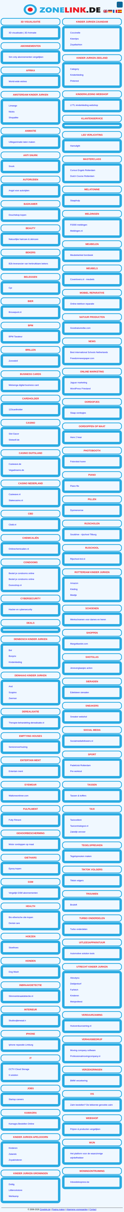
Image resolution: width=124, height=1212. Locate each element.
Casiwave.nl (14, 494)
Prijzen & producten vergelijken (85, 1129)
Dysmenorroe (76, 510)
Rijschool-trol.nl (77, 559)
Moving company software (83, 1050)
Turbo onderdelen (78, 929)
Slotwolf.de (14, 440)
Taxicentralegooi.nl (79, 826)
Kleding (73, 589)
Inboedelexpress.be (79, 1182)
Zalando (13, 1154)
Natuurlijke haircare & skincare (23, 239)
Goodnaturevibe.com (80, 328)
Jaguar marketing (78, 382)
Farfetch (74, 989)
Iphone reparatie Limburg (21, 1045)
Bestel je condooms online (21, 573)
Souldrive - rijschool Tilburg (83, 534)
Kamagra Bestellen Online (21, 1123)
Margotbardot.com (79, 643)
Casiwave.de (15, 464)
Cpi (10, 288)
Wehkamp (13, 1196)
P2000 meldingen (78, 225)
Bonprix (12, 656)
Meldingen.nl (76, 231)
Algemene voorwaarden (77, 1209)
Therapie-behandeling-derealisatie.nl (26, 722)
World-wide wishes (18, 81)
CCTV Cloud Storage (19, 1069)
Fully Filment (15, 820)
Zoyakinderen (15, 1160)
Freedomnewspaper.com (82, 358)
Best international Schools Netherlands (89, 352)
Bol (10, 650)
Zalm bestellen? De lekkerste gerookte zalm (91, 1105)
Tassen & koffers (78, 795)
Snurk (11, 166)
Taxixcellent (75, 820)
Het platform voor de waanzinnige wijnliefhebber (86, 1155)
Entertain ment (16, 771)
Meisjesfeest (76, 1001)
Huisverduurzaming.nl (80, 1026)
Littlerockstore (15, 1190)
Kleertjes (74, 38)
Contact (92, 1209)
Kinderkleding (15, 662)
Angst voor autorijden (19, 190)
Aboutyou (74, 978)
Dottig (11, 1184)
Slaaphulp (75, 200)
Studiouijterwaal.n (17, 1020)
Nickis (12, 111)
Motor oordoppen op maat (21, 844)
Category (74, 69)
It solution (13, 1075)
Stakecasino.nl (16, 500)
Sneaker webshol (78, 716)
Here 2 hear (76, 437)
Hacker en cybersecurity (20, 609)
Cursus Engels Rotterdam (82, 170)
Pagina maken (58, 1209)
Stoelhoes (13, 947)
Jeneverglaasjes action (81, 668)
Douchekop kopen (17, 215)
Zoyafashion (76, 44)
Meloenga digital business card (24, 385)
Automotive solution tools (82, 953)
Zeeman (13, 698)
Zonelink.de (45, 1209)
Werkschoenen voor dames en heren (88, 619)
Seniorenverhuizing (18, 747)
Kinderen (13, 1148)
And (11, 686)
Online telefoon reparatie (82, 303)
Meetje (73, 595)
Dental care (14, 923)
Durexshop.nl (15, 585)
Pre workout (76, 771)
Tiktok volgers (77, 880)
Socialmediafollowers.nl (81, 741)
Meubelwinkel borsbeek (81, 255)
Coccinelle (75, 32)
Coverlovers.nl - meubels (82, 279)
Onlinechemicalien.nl (19, 549)
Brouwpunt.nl (15, 312)
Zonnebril (13, 361)
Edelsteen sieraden (79, 692)
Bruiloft (73, 904)
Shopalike (13, 117)
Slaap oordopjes (78, 413)
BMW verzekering (79, 1080)
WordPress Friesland (80, 388)
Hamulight (75, 146)
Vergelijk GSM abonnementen (23, 893)
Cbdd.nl (12, 524)
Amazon (74, 583)
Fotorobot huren (78, 461)
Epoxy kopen (15, 868)
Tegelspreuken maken (81, 856)
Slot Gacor (14, 433)
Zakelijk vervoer (78, 832)
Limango (13, 105)
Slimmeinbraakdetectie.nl (21, 996)
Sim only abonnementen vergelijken (26, 57)
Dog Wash (14, 972)
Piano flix (74, 486)
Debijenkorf (75, 983)
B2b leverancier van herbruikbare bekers (28, 263)
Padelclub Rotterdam (80, 765)
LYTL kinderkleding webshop (84, 105)
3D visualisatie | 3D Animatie (22, 32)
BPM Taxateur (15, 336)
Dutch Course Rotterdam (82, 176)
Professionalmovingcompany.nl (85, 1056)
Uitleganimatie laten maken (22, 142)
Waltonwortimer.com (18, 795)
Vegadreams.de (16, 470)
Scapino (13, 692)
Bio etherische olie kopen (21, 917)
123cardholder (16, 409)
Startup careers (16, 1099)
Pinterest (74, 81)
